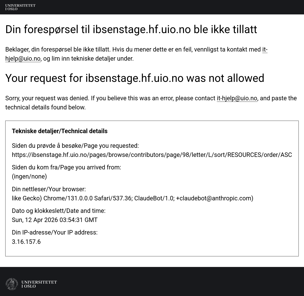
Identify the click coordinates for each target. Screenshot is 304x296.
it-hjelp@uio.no (237, 98)
